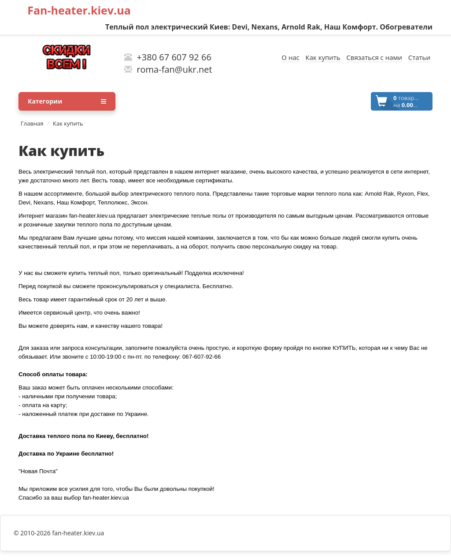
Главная (32, 123)
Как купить (68, 123)
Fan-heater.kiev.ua (79, 10)
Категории (67, 101)
